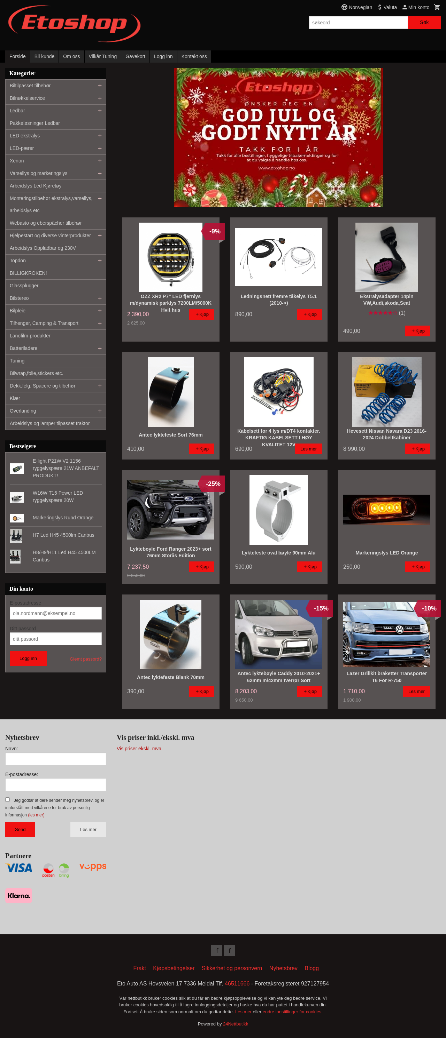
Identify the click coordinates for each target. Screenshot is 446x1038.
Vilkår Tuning (103, 56)
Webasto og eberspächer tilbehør (46, 223)
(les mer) (36, 815)
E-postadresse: (21, 774)
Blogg (312, 968)
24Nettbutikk (235, 1024)
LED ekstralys (25, 135)
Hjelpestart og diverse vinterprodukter (50, 235)
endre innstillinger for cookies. (293, 1011)
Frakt (139, 968)
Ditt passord (23, 628)
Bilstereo (19, 298)
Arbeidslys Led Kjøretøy (36, 186)
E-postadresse (25, 603)
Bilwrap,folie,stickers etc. (36, 373)
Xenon (17, 160)
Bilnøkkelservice (27, 98)
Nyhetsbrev (283, 968)
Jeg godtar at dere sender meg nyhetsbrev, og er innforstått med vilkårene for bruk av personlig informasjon (54, 807)
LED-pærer (22, 148)
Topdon (18, 260)
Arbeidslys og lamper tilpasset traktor (50, 423)
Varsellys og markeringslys (38, 173)
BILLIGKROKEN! (28, 273)
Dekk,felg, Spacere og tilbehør (42, 386)
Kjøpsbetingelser (173, 968)
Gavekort (135, 56)
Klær (15, 398)
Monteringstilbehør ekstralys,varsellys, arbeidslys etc (51, 204)
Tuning (17, 361)
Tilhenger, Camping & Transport (44, 323)
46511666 (237, 984)
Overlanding (23, 411)
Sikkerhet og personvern (232, 968)
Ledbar (17, 110)
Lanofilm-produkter (30, 335)
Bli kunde (44, 56)
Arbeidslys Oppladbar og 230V (43, 248)
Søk (424, 22)
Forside (17, 56)
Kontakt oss (194, 56)
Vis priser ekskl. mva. (140, 748)
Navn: (11, 748)
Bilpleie (17, 310)
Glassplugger (24, 285)
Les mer (88, 829)
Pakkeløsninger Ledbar (35, 123)
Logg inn (163, 56)
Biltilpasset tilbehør (30, 85)
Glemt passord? (86, 659)
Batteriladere (23, 348)
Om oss (71, 56)
